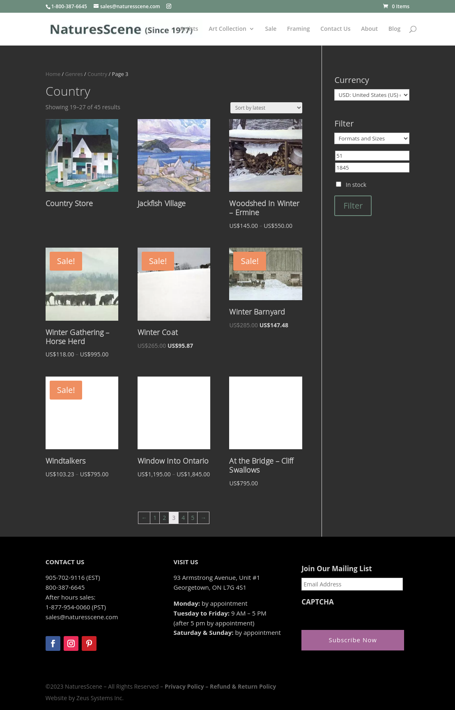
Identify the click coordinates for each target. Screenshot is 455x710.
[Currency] (371, 95)
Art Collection (227, 29)
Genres (74, 74)
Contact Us (335, 29)
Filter (353, 205)
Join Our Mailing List (336, 568)
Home (53, 74)
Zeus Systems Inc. (100, 698)
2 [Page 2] (164, 518)
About (369, 29)
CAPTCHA (317, 602)
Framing (298, 29)
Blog (394, 29)
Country (97, 74)
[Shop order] (266, 107)
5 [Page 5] (192, 518)
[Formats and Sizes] (371, 138)
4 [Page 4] (183, 518)
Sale (271, 29)
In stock (356, 184)
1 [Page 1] (154, 518)
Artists (189, 29)
